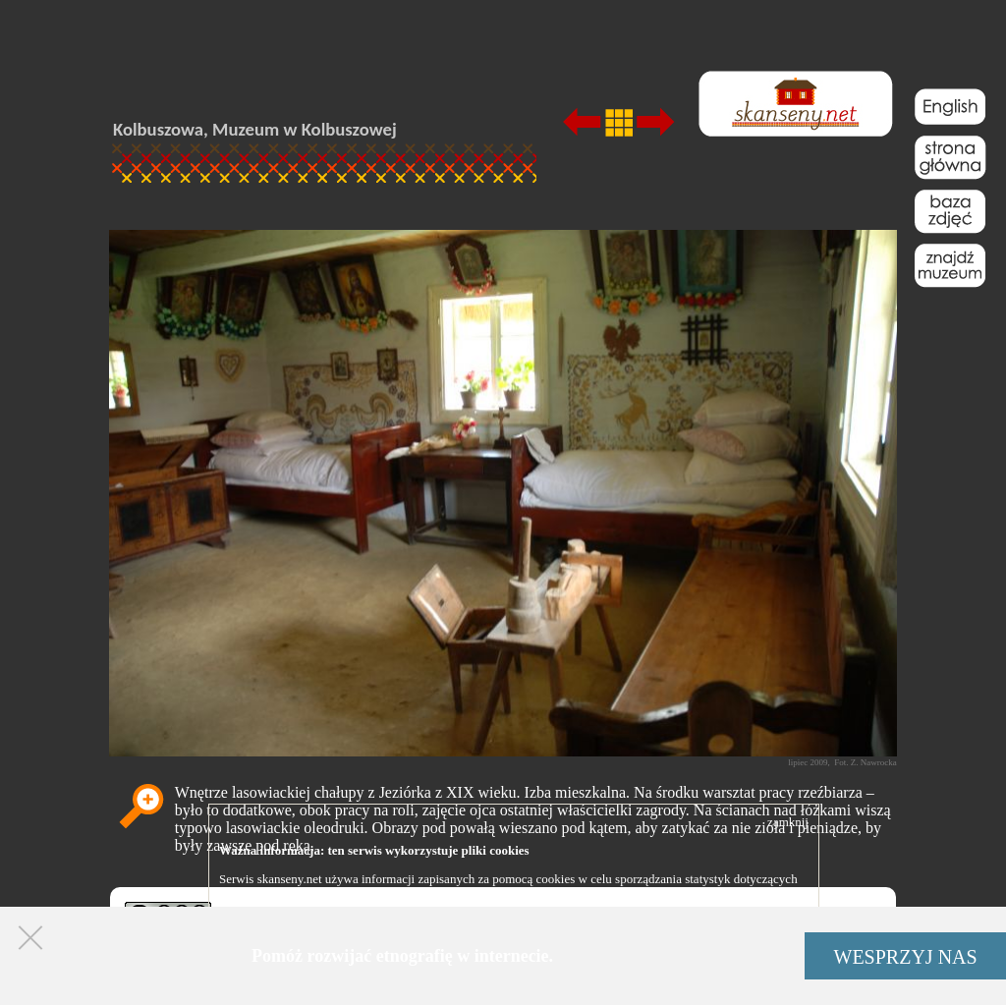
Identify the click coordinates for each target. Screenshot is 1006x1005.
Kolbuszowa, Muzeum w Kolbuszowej (255, 129)
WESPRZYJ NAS (906, 957)
